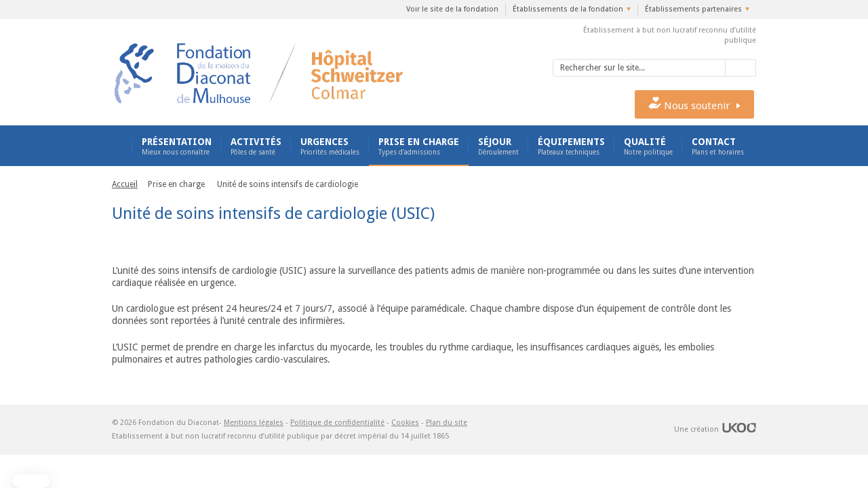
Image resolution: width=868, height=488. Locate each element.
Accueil (117, 145)
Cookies (405, 422)
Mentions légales (253, 422)
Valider (741, 68)
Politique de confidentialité (337, 422)
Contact (718, 146)
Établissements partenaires (693, 9)
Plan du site (446, 422)
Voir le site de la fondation (452, 9)
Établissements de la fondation (568, 9)
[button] (31, 481)
